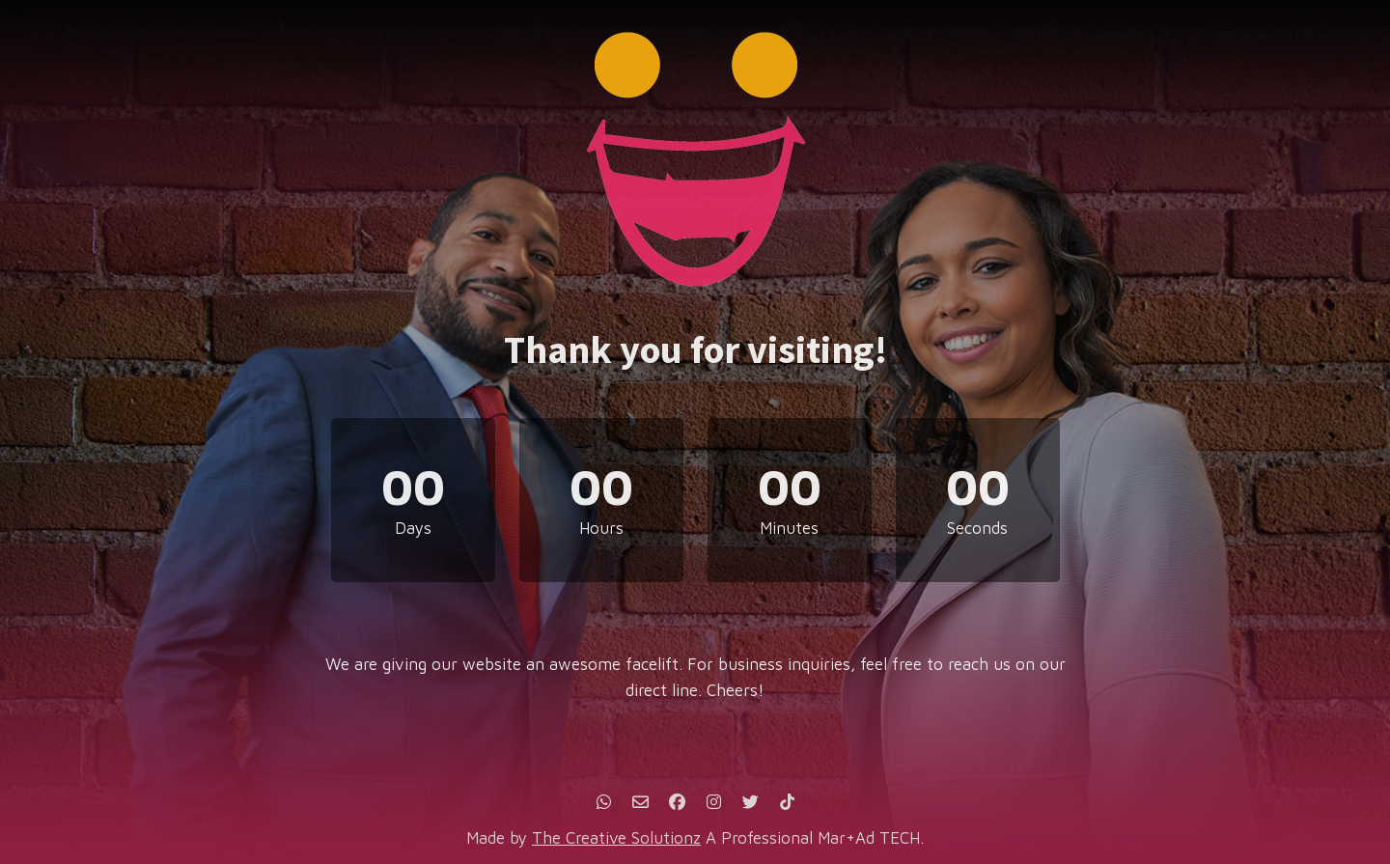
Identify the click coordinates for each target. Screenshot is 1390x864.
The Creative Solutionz (616, 838)
